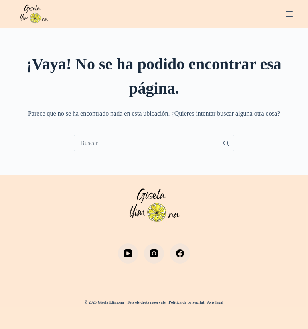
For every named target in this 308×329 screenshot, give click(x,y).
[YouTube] (128, 253)
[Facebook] (180, 253)
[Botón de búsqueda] (226, 143)
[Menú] (289, 14)
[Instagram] (154, 253)
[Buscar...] (146, 143)
